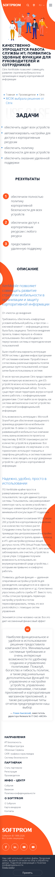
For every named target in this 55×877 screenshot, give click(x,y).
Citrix (41, 94)
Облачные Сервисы (14, 750)
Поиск (28, 5)
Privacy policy (8, 867)
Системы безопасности (16, 757)
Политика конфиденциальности (20, 793)
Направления (15, 737)
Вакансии (9, 789)
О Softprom (14, 798)
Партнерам (13, 762)
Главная (10, 94)
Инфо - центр (15, 780)
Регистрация (11, 771)
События (9, 785)
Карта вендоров (13, 807)
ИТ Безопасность (13, 742)
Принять (27, 872)
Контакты (9, 811)
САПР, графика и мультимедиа (19, 753)
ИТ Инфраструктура (14, 746)
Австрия (34, 5)
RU (40, 5)
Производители (27, 94)
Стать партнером (13, 767)
